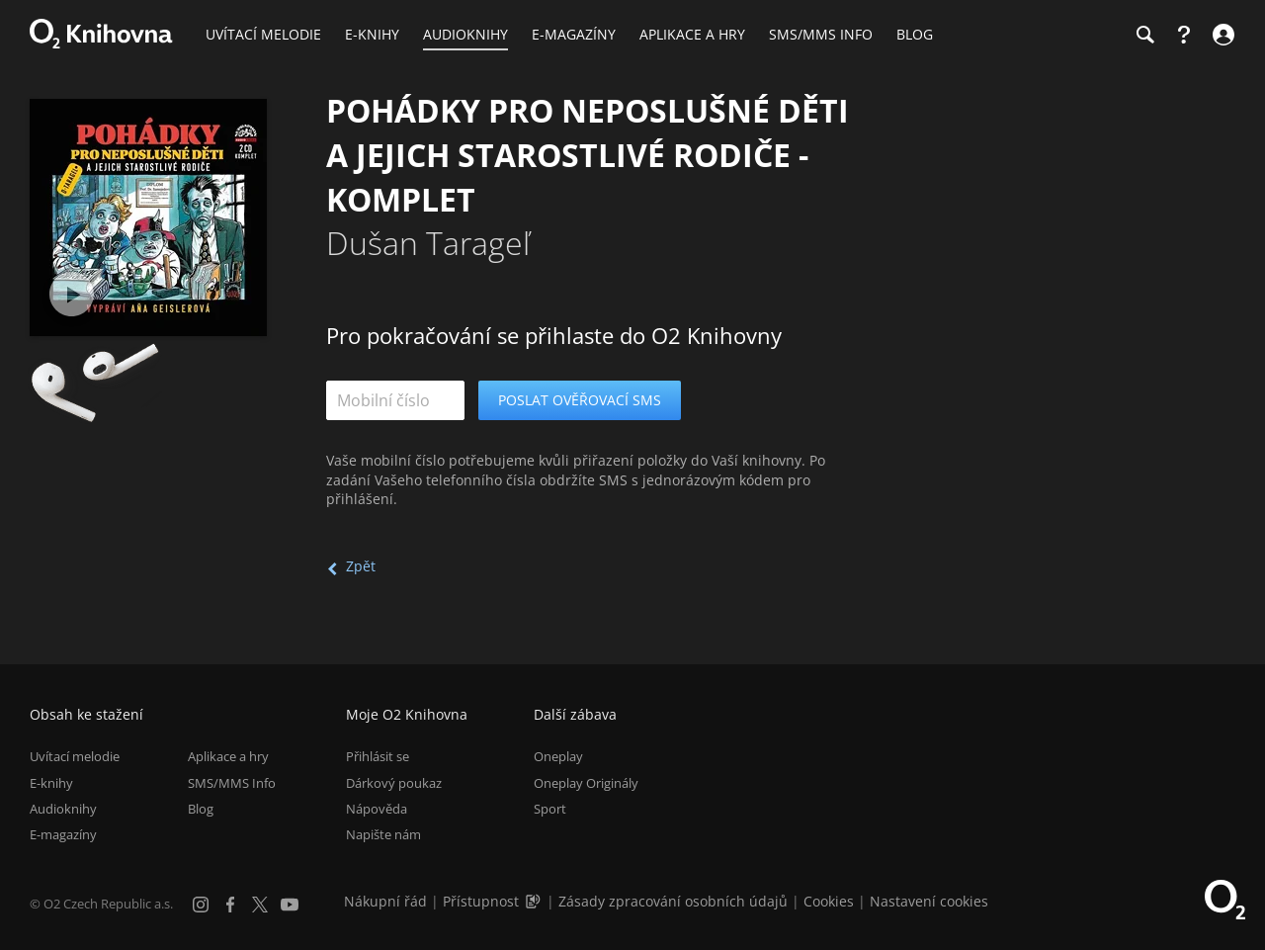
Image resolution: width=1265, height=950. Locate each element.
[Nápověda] (1184, 34)
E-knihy (51, 783)
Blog (200, 809)
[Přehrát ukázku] (72, 294)
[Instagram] (200, 904)
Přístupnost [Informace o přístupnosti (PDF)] (481, 901)
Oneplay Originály (586, 783)
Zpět (361, 566)
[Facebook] (230, 904)
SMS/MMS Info (232, 783)
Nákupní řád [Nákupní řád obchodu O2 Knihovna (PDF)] (385, 901)
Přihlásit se (377, 756)
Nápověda (376, 809)
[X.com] (260, 904)
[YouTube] (289, 904)
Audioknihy (63, 809)
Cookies (828, 901)
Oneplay (558, 756)
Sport (550, 809)
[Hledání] (1144, 34)
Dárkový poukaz (394, 783)
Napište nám (383, 834)
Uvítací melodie (75, 756)
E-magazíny (63, 834)
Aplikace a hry (228, 756)
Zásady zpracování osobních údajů (673, 901)
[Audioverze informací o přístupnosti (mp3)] (535, 901)
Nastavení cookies (929, 901)
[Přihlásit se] (1221, 34)
